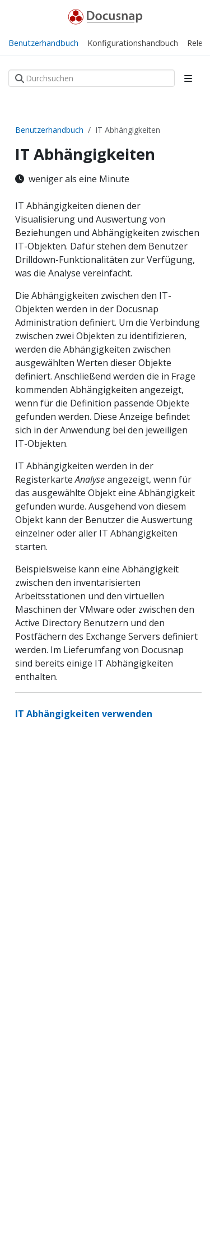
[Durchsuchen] (91, 78)
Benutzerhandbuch (49, 129)
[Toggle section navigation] (188, 78)
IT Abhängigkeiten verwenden (83, 714)
